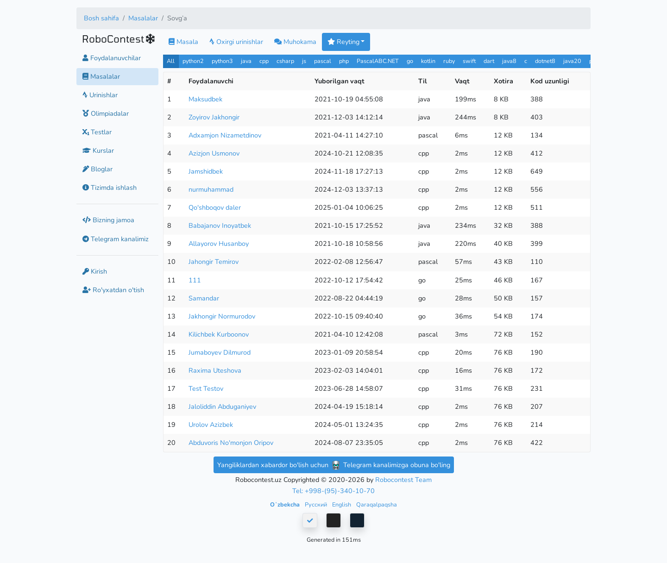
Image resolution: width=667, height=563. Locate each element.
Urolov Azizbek (211, 424)
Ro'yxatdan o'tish (113, 289)
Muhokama (295, 41)
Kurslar (98, 150)
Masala (183, 41)
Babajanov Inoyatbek (220, 225)
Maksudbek (205, 99)
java (246, 61)
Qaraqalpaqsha (376, 504)
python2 (193, 61)
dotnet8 (545, 61)
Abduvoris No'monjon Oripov (231, 442)
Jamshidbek (206, 171)
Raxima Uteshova (215, 370)
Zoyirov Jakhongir (214, 117)
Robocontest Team (403, 479)
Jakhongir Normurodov (222, 316)
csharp (285, 61)
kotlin (428, 61)
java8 (509, 61)
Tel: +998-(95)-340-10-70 (333, 490)
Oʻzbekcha (285, 504)
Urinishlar (100, 95)
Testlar (97, 132)
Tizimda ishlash (109, 187)
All (171, 61)
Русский (316, 504)
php (344, 61)
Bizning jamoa (108, 220)
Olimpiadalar (105, 113)
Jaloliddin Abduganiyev (222, 406)
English (342, 504)
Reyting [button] (343, 41)
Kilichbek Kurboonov (219, 334)
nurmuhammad (211, 189)
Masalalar (143, 18)
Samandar (204, 298)
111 (195, 280)
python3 (222, 61)
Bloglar (97, 169)
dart (489, 61)
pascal (322, 61)
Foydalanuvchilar (111, 58)
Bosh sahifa (101, 18)
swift (469, 61)
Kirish (94, 271)
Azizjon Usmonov (214, 153)
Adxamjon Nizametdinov (225, 135)
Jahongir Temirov (214, 261)
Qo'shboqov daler (215, 207)
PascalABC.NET (378, 61)
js (305, 61)
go (410, 61)
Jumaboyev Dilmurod (220, 352)
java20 (572, 61)
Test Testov (206, 388)
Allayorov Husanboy (219, 243)
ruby (449, 61)
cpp (264, 61)
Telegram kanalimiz (115, 239)
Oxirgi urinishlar (236, 41)
